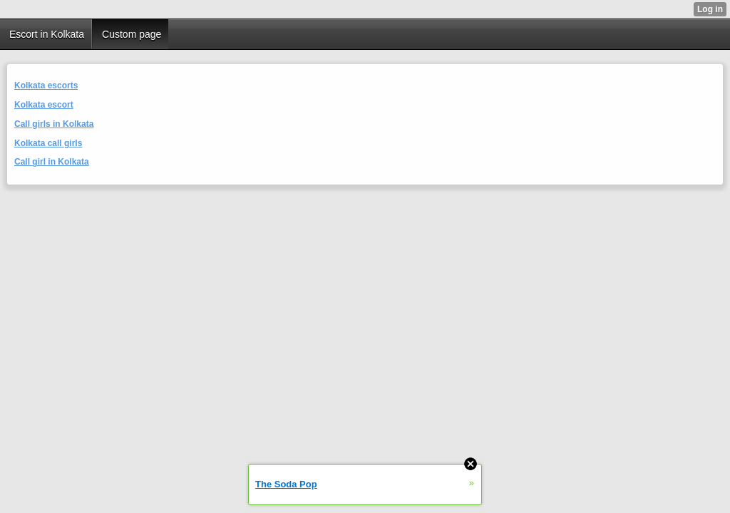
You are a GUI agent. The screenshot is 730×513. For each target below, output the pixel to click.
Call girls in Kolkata (53, 124)
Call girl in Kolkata (51, 162)
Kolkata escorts (46, 85)
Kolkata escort (43, 105)
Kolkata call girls (48, 143)
